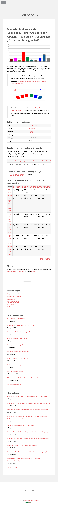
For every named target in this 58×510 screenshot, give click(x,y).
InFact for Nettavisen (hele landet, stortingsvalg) (22, 445)
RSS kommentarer (13, 301)
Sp (30, 161)
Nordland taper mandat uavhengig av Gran (20, 325)
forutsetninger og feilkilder (15, 271)
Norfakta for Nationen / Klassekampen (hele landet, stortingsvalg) (28, 438)
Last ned (47, 258)
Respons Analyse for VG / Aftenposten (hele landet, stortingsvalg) (28, 432)
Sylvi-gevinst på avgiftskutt (16, 318)
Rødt (47, 161)
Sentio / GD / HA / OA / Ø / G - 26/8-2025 (10, 203)
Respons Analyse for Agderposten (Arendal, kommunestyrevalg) (27, 409)
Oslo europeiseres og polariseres (17, 365)
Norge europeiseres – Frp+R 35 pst (18, 358)
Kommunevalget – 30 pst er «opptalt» (19, 332)
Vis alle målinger (12, 467)
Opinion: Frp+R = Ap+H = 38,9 (17, 338)
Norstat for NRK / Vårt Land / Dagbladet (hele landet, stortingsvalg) (28, 403)
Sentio (31, 131)
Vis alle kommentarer (14, 384)
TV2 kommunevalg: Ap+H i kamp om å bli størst (22, 378)
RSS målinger (11, 299)
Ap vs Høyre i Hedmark (17, 174)
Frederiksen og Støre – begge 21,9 (18, 351)
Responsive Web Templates (31, 500)
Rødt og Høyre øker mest (15, 371)
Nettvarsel (10, 307)
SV (27, 161)
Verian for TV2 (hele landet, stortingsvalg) (20, 425)
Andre (48, 186)
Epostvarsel (11, 304)
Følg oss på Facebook (14, 296)
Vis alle (42, 258)
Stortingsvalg (33, 125)
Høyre (20, 161)
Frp (24, 161)
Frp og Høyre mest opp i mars (16, 345)
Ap (16, 161)
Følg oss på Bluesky (13, 294)
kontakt (33, 271)
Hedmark (32, 128)
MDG (44, 161)
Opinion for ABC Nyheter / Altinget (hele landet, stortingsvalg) (27, 396)
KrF (34, 161)
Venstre (39, 161)
